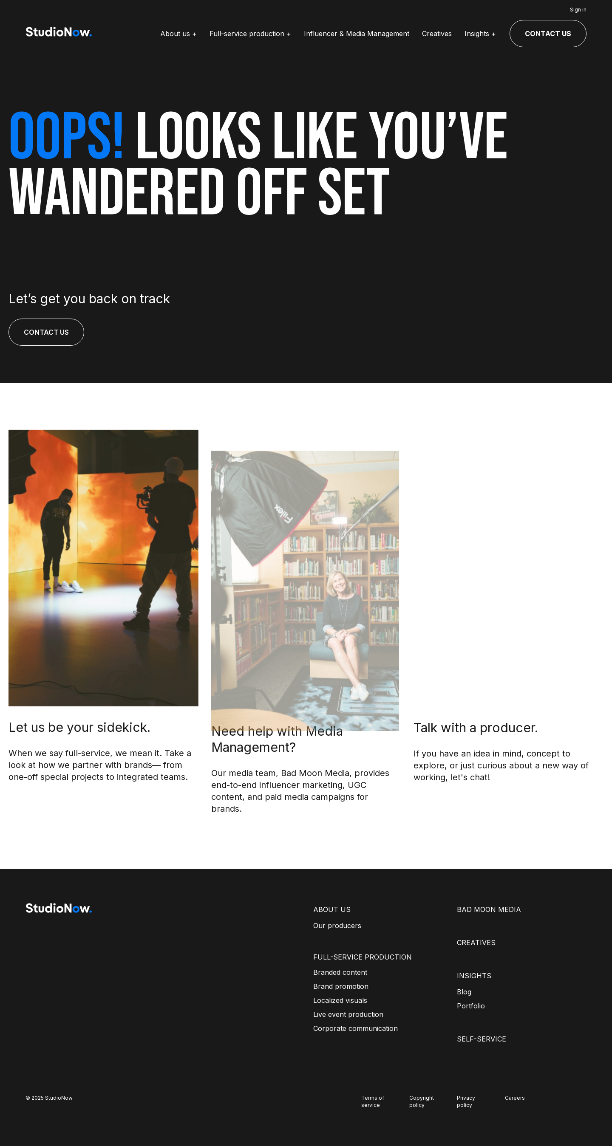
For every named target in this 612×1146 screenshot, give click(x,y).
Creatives (437, 33)
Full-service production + (250, 33)
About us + (178, 33)
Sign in (578, 9)
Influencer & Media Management (356, 33)
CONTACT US (548, 33)
